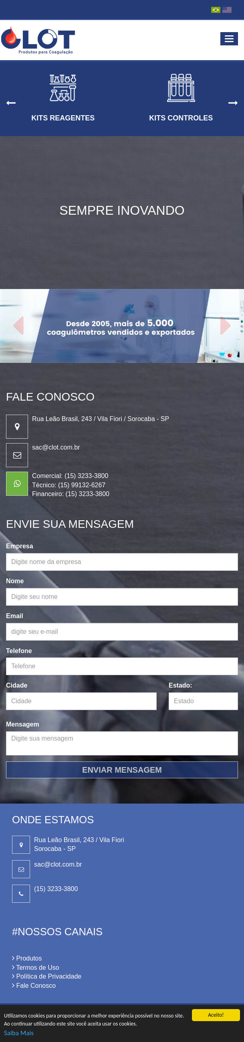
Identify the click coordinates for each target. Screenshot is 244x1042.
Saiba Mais (19, 1033)
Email (14, 616)
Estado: (180, 685)
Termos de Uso (35, 967)
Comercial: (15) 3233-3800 (70, 475)
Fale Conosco (34, 985)
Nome (15, 581)
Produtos (27, 958)
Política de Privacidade (46, 976)
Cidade (16, 685)
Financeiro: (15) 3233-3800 (70, 493)
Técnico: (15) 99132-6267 (68, 485)
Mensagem (22, 724)
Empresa (19, 546)
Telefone (19, 650)
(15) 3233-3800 (56, 888)
